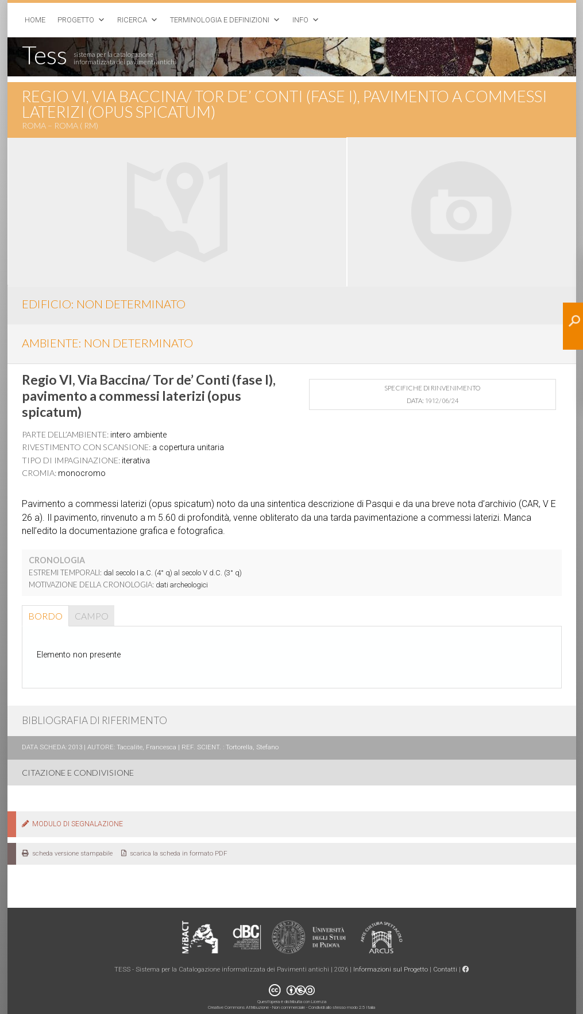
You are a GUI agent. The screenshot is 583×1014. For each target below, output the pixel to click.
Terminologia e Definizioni (219, 20)
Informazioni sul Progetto (390, 969)
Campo (92, 615)
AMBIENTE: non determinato (107, 343)
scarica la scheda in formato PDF (174, 853)
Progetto (75, 20)
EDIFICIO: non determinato (104, 304)
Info (300, 20)
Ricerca (132, 20)
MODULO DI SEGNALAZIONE (72, 824)
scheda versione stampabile (67, 853)
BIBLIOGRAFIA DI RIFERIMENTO (94, 720)
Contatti (445, 969)
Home (35, 20)
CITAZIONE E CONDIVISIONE (78, 772)
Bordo (45, 615)
